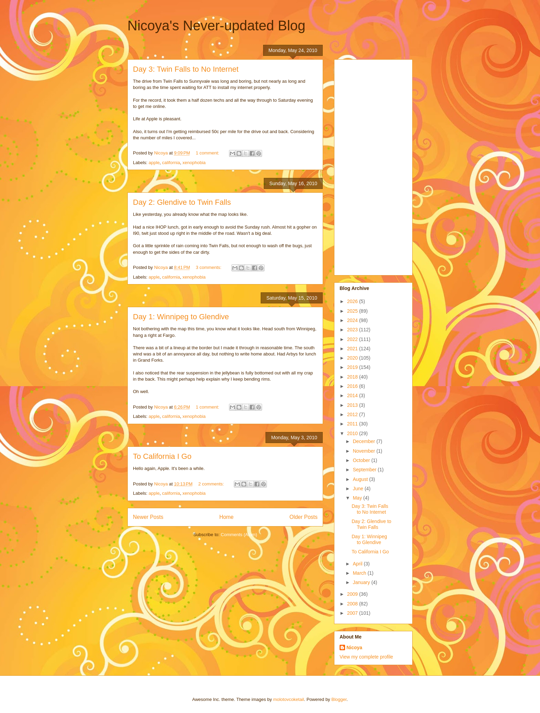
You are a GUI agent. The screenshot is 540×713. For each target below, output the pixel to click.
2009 (353, 594)
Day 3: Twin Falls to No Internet (186, 69)
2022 (353, 339)
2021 (353, 348)
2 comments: (211, 483)
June (358, 488)
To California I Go (162, 456)
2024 (353, 320)
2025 (353, 311)
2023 (353, 329)
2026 (353, 301)
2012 (353, 414)
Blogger (338, 699)
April (358, 563)
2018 (353, 377)
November (364, 451)
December (364, 441)
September (365, 469)
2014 (353, 395)
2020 (353, 358)
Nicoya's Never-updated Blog (216, 25)
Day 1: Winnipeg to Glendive (181, 316)
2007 (353, 613)
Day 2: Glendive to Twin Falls (182, 202)
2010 (353, 433)
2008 (353, 603)
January (362, 582)
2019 (353, 367)
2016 (353, 386)
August (361, 479)
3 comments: (209, 267)
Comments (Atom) (239, 534)
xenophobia (194, 162)
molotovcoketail (288, 699)
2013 (353, 405)
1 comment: (208, 152)
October (362, 460)
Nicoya (354, 647)
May (358, 498)
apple (154, 162)
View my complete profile (366, 657)
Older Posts (304, 517)
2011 (353, 423)
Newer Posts (148, 517)
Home (226, 517)
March (360, 573)
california (171, 162)
